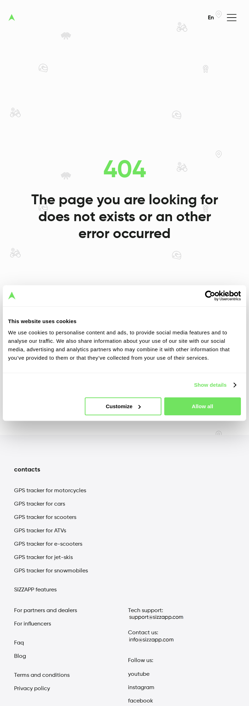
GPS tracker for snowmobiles (51, 571)
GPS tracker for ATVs (40, 531)
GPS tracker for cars (39, 504)
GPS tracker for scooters (45, 517)
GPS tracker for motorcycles (50, 491)
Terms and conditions (42, 675)
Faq (19, 643)
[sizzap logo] (11, 17)
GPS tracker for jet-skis (43, 557)
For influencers (32, 624)
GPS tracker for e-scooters (48, 544)
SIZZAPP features (35, 590)
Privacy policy (32, 689)
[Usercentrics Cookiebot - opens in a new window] (210, 295)
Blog (20, 656)
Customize (123, 406)
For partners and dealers (45, 611)
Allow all (202, 406)
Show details (210, 385)
